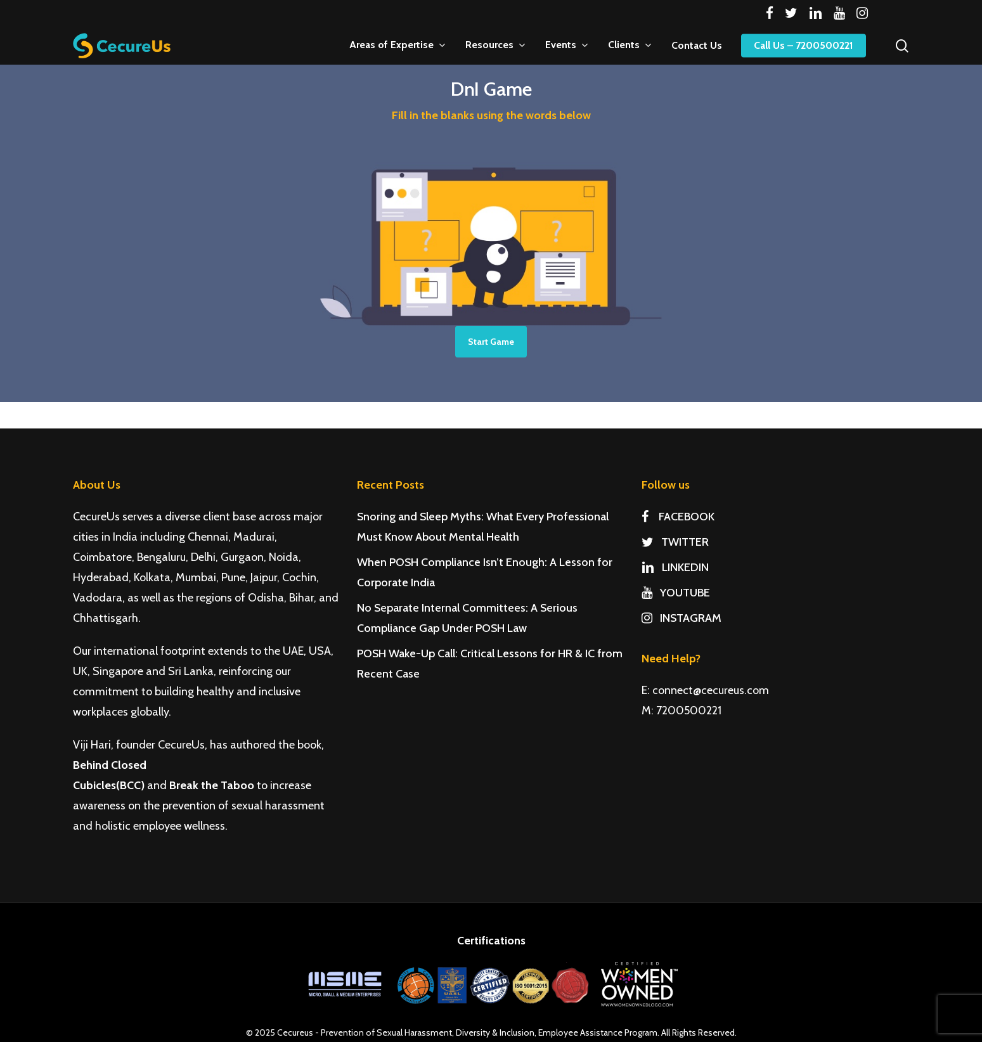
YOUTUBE (676, 593)
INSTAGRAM (681, 618)
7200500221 (688, 710)
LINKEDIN (675, 567)
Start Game (491, 341)
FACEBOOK (678, 517)
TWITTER (675, 542)
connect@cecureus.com (710, 690)
